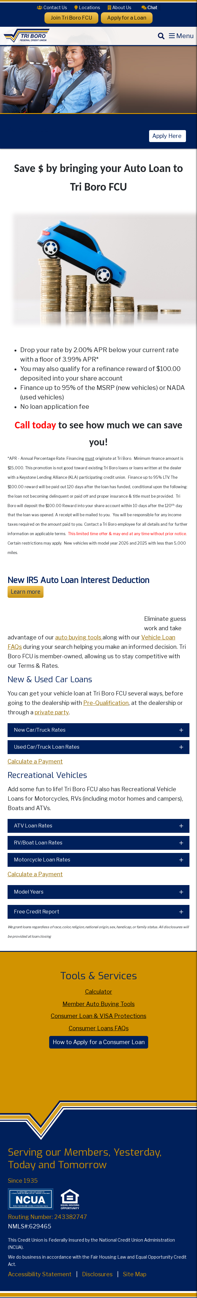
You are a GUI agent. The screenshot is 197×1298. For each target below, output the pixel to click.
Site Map (134, 1274)
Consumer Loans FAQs (99, 1028)
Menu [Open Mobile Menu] (185, 36)
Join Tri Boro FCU (71, 18)
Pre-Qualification (106, 703)
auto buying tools (78, 637)
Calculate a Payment (35, 761)
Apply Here (167, 136)
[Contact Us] (52, 7)
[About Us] (119, 7)
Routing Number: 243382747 (47, 1217)
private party (52, 712)
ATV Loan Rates (33, 826)
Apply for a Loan (126, 18)
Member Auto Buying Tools (98, 1004)
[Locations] (87, 7)
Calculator (98, 991)
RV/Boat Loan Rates (38, 843)
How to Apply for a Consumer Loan (99, 1042)
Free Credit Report (36, 912)
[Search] (161, 41)
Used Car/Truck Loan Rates (46, 747)
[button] (149, 6)
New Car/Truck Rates (40, 730)
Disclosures (97, 1274)
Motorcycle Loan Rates (42, 860)
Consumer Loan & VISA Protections (98, 1016)
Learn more (25, 592)
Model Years (28, 892)
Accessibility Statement (40, 1274)
